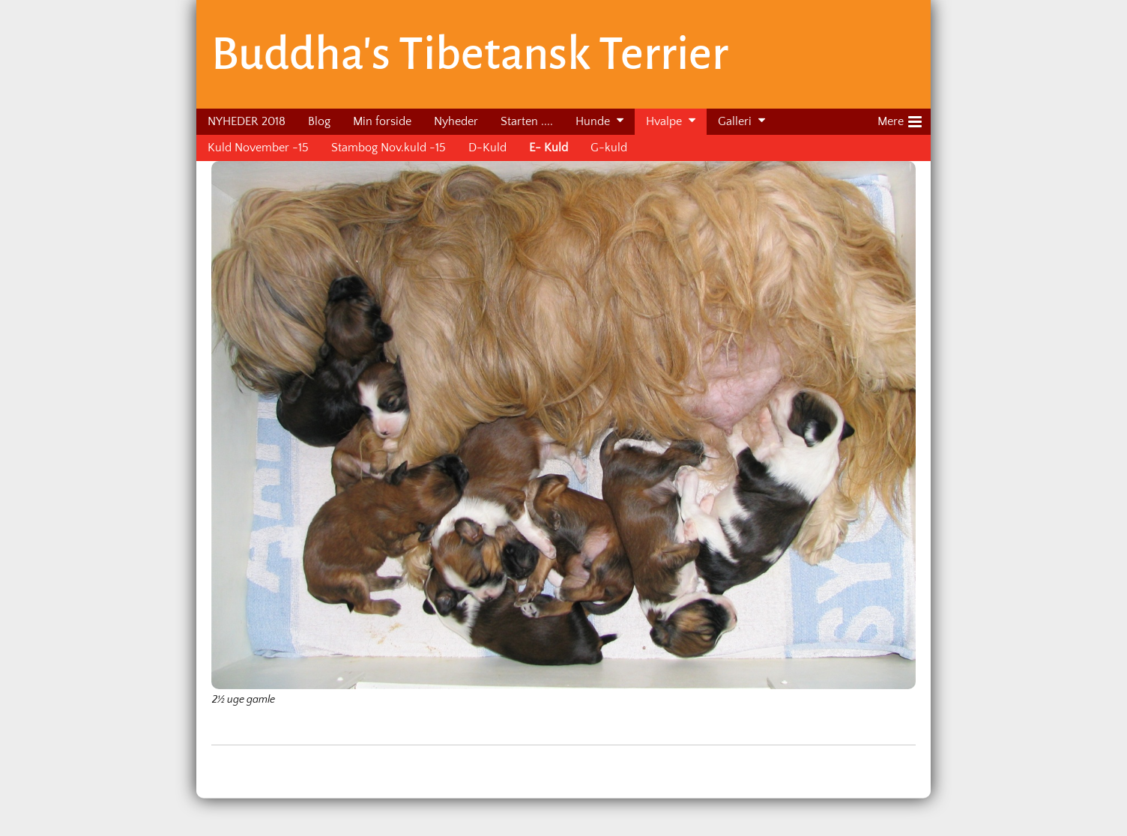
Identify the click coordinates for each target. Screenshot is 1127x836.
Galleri (735, 121)
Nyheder (456, 121)
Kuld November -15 (258, 147)
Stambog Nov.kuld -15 (388, 147)
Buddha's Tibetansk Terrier (469, 54)
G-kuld (608, 147)
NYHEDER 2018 (246, 121)
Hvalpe (664, 121)
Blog (319, 121)
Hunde (592, 121)
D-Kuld (487, 147)
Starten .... (527, 121)
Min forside (382, 121)
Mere (899, 119)
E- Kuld (548, 147)
